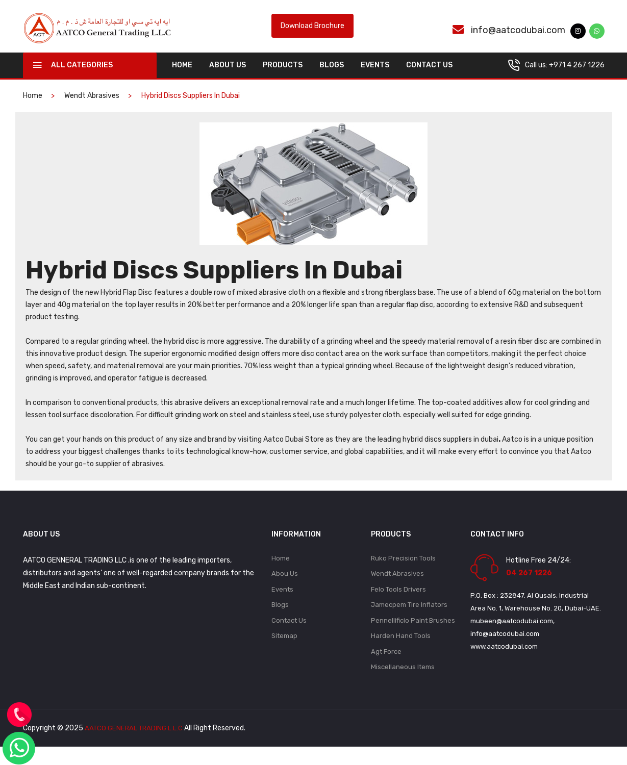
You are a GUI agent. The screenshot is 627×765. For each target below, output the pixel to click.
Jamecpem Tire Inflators (409, 620)
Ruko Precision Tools (403, 571)
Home (280, 571)
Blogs (331, 77)
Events (375, 77)
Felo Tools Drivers (398, 603)
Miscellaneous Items (403, 685)
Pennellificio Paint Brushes (413, 636)
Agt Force (386, 669)
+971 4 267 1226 (577, 77)
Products (283, 77)
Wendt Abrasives (91, 108)
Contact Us (429, 77)
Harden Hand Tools (401, 652)
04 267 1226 (529, 585)
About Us (227, 77)
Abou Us (284, 587)
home (182, 77)
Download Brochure (312, 32)
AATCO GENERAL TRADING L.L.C (136, 746)
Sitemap (284, 652)
